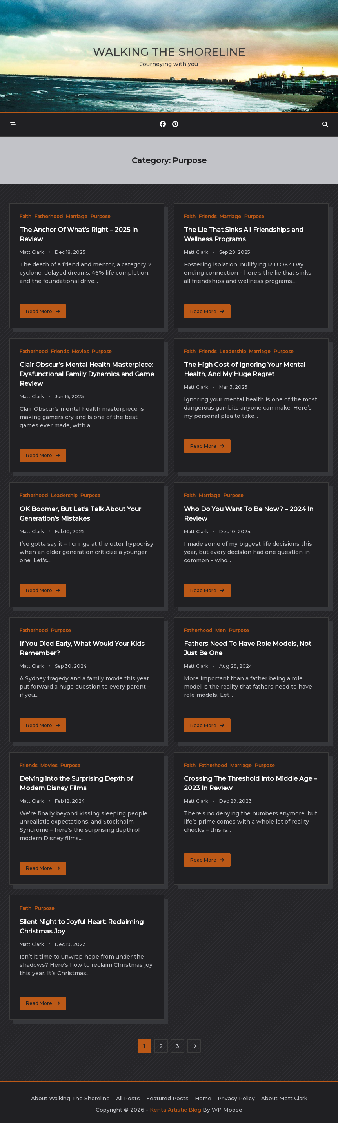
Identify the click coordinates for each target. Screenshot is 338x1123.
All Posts (128, 1098)
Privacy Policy (236, 1098)
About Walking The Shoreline (70, 1098)
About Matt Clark (284, 1098)
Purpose (101, 216)
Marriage (76, 216)
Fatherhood (49, 216)
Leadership (233, 351)
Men (220, 630)
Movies (80, 351)
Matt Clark (32, 252)
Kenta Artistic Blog (175, 1110)
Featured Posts (167, 1098)
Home (203, 1098)
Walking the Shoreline (169, 51)
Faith (25, 216)
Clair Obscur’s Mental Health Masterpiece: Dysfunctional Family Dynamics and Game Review (87, 374)
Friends (207, 216)
